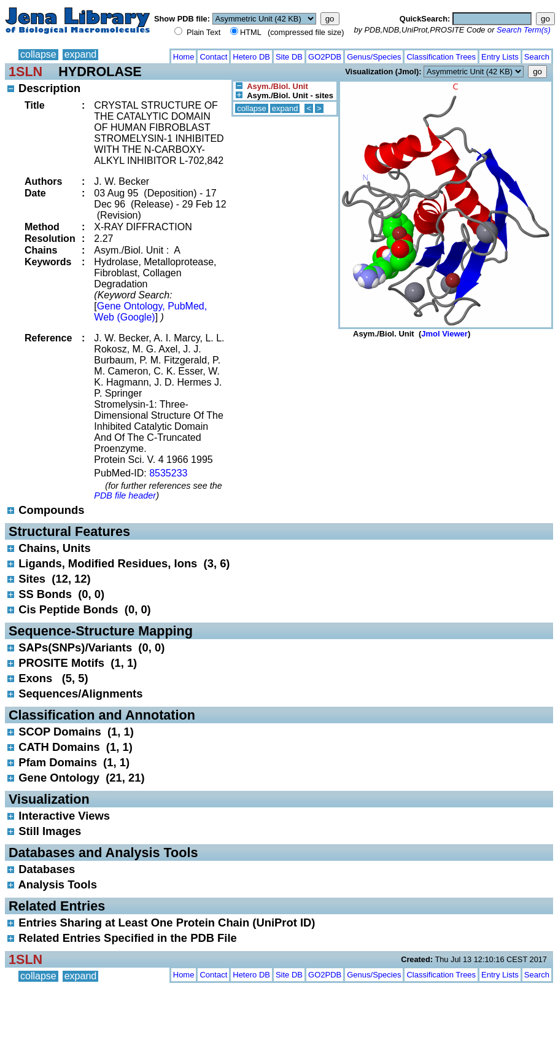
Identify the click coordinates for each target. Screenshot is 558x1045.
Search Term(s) (524, 29)
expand (80, 54)
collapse (38, 54)
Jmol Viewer (444, 333)
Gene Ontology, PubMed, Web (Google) (150, 311)
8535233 (168, 473)
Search (536, 56)
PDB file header (125, 495)
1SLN (25, 71)
